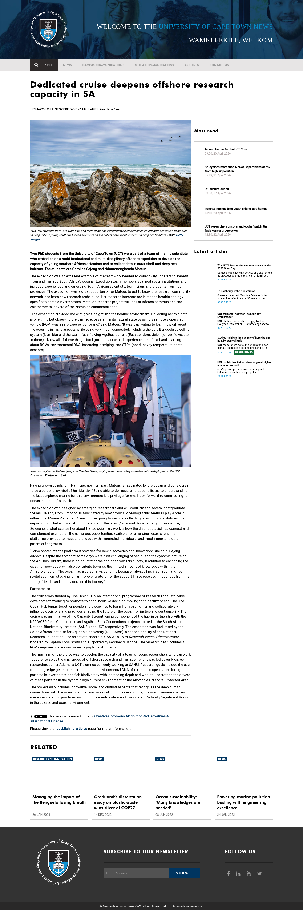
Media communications (154, 65)
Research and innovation (52, 759)
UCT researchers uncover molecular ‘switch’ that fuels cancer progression (236, 228)
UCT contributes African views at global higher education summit (244, 364)
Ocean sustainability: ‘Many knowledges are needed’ (177, 802)
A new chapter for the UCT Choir (226, 149)
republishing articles (71, 728)
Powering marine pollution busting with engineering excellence (243, 802)
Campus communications (103, 65)
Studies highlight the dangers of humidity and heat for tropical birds (243, 339)
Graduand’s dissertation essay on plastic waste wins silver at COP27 (118, 802)
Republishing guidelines (187, 905)
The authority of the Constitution (236, 291)
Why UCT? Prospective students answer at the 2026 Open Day (244, 267)
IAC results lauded (217, 189)
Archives (192, 65)
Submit (184, 873)
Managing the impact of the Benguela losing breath (59, 799)
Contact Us (219, 65)
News (67, 65)
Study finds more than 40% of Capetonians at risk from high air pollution (237, 169)
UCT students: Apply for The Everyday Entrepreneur (239, 315)
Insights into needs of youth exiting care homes (236, 208)
